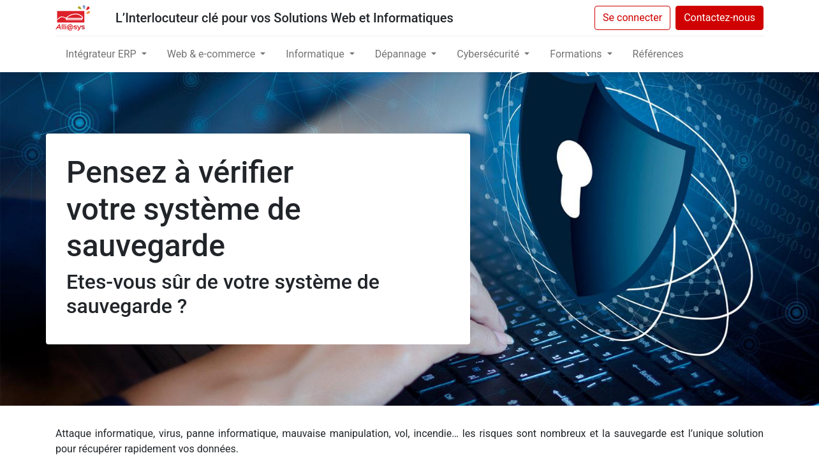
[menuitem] (658, 54)
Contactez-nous (719, 18)
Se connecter (632, 18)
